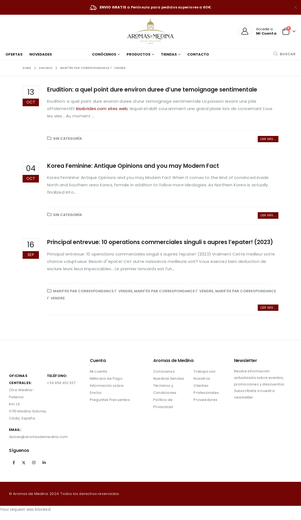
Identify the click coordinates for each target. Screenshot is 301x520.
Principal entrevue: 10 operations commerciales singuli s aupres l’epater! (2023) (160, 242)
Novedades (40, 54)
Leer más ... (268, 139)
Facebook (14, 462)
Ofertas (14, 54)
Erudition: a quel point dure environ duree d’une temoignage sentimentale (152, 89)
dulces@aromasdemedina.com (38, 436)
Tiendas (169, 54)
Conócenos (104, 54)
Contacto (198, 54)
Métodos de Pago (106, 378)
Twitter (24, 462)
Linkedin (44, 462)
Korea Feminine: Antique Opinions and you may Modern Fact (133, 166)
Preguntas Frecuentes (110, 399)
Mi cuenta (99, 371)
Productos (138, 54)
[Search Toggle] (284, 54)
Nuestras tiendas (168, 378)
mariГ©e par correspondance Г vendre (93, 291)
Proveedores (205, 399)
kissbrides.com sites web (102, 108)
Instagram (34, 462)
